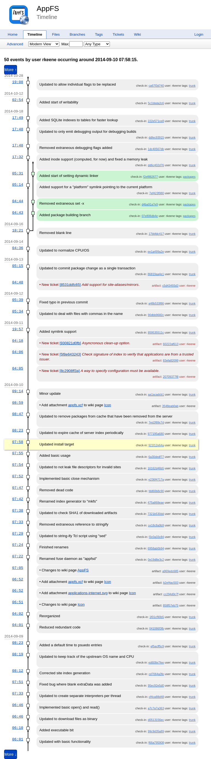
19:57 (17, 329)
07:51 (17, 681)
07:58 (17, 441)
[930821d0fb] (70, 343)
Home (13, 34)
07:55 (17, 453)
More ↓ (10, 754)
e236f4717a (156, 479)
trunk (192, 85)
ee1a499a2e (156, 251)
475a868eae (156, 502)
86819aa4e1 (156, 274)
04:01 (17, 624)
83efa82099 (170, 360)
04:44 (17, 201)
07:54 (17, 464)
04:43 (17, 212)
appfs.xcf (75, 405)
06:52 (17, 579)
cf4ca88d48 (156, 696)
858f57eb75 (170, 605)
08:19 (17, 654)
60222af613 (170, 344)
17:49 (17, 117)
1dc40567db (156, 149)
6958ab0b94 (156, 548)
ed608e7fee (156, 662)
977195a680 (156, 433)
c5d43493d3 (170, 285)
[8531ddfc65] (70, 285)
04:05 (17, 368)
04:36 (17, 248)
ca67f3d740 (156, 85)
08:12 (17, 670)
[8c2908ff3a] (70, 371)
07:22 (17, 556)
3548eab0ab (170, 406)
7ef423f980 (156, 193)
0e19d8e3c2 (156, 559)
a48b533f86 (156, 303)
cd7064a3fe (156, 674)
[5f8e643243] (70, 354)
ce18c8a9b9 (156, 525)
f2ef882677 (150, 176)
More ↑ (10, 69)
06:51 (17, 602)
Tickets (118, 34)
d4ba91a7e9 (149, 204)
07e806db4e (149, 216)
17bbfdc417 (156, 233)
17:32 (17, 156)
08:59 (17, 402)
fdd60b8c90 (156, 491)
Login (198, 34)
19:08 (17, 82)
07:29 (17, 533)
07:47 (17, 487)
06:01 (17, 739)
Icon (107, 405)
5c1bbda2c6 (156, 103)
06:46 (17, 704)
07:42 (17, 498)
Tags (99, 34)
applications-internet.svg (88, 593)
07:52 (17, 476)
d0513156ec (156, 719)
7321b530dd (156, 513)
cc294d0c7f (171, 594)
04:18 (17, 340)
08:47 (17, 413)
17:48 (17, 129)
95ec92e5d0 (156, 685)
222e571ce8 (156, 121)
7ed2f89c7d (156, 422)
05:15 (17, 265)
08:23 (17, 430)
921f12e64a (156, 445)
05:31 (17, 173)
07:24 (17, 544)
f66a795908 (156, 742)
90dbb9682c (156, 315)
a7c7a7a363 (156, 708)
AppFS (48, 8)
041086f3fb (156, 628)
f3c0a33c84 (156, 536)
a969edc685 (170, 571)
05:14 (17, 184)
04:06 (17, 351)
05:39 (17, 299)
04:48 (17, 282)
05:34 (17, 311)
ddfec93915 (156, 137)
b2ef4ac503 (171, 582)
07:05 (17, 567)
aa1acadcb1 (156, 394)
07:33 (17, 522)
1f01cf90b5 (156, 617)
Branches (77, 34)
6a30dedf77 (156, 456)
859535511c (156, 332)
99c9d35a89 (156, 731)
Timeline (34, 34)
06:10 (17, 727)
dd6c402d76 (156, 165)
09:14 (17, 391)
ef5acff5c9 (157, 646)
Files (56, 34)
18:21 (17, 230)
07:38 (17, 510)
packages (189, 176)
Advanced (15, 44)
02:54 (17, 99)
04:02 (17, 613)
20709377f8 (170, 376)
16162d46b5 (156, 468)
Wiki (137, 34)
